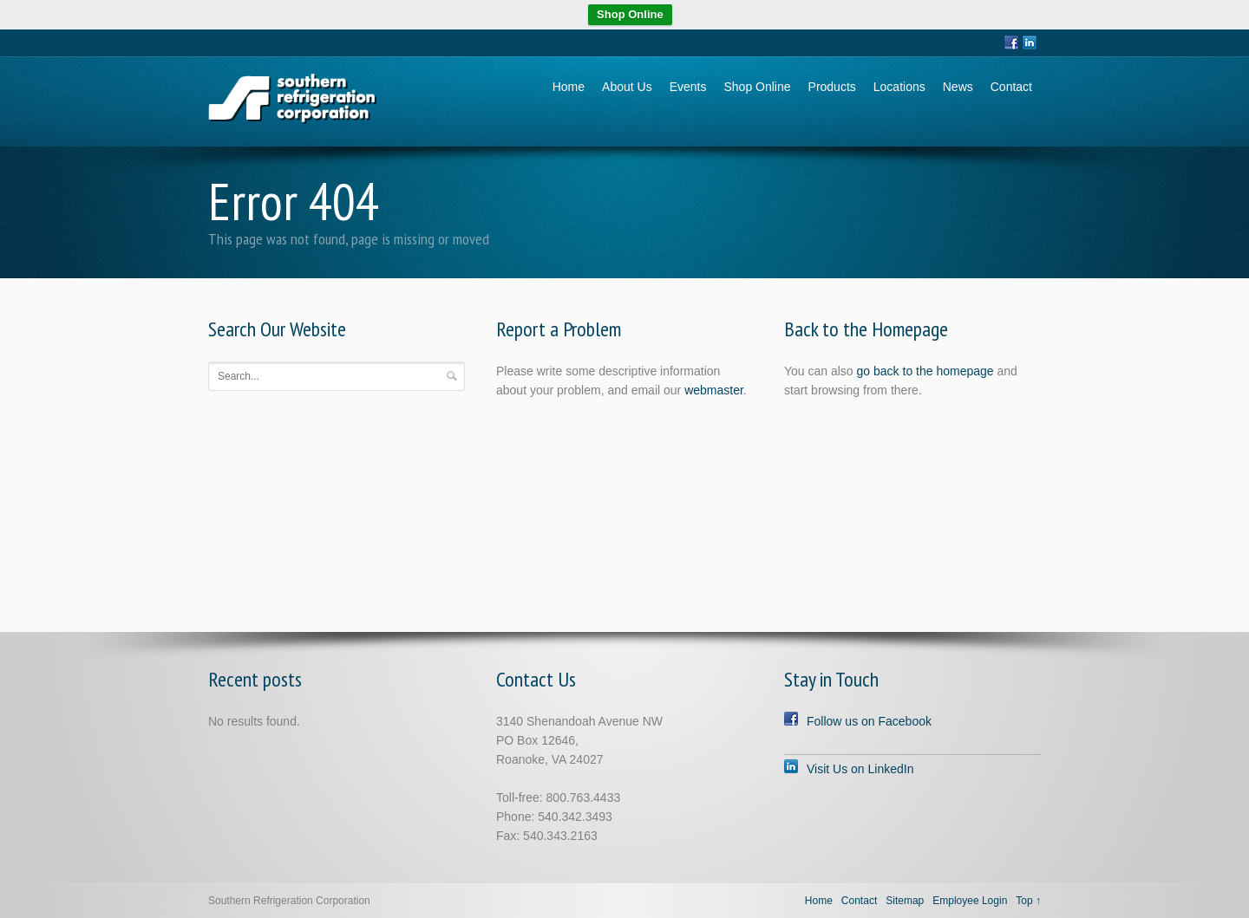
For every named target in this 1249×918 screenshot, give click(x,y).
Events (688, 87)
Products (832, 87)
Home (569, 87)
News (958, 87)
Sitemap (905, 901)
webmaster (713, 390)
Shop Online (630, 14)
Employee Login (969, 901)
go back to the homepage (925, 371)
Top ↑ (1028, 901)
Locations (899, 87)
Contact (1011, 87)
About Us (627, 87)
